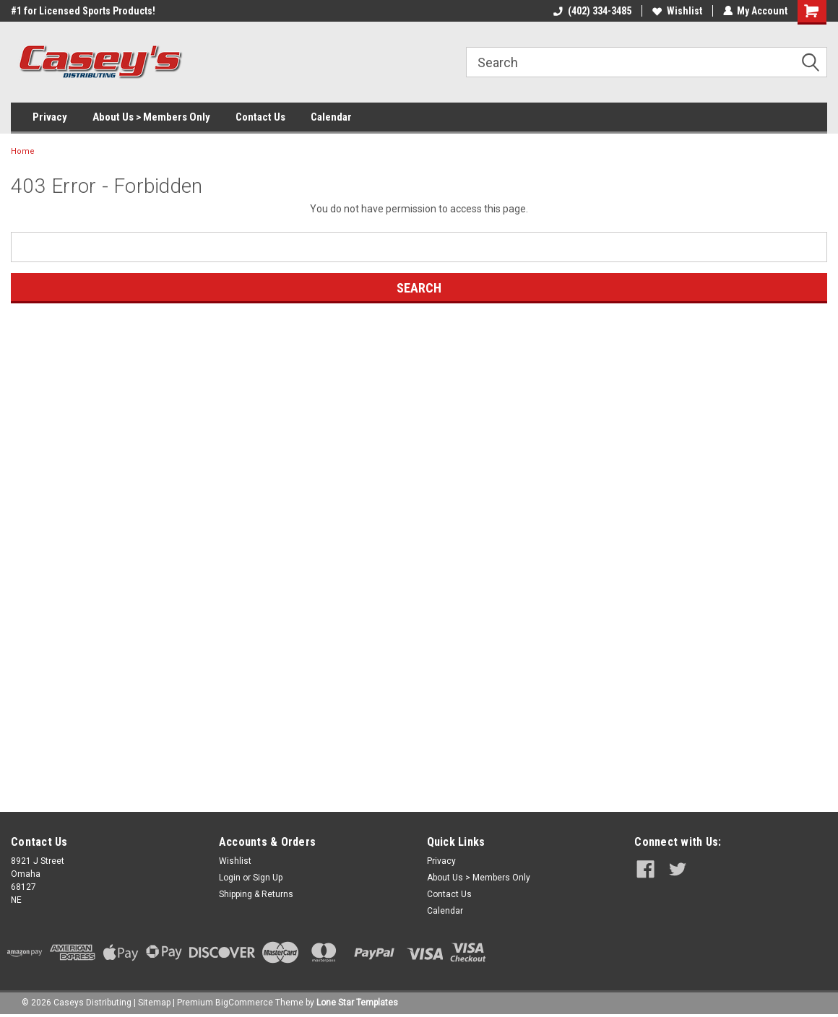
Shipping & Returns (256, 894)
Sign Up (267, 878)
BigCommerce (244, 1002)
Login (230, 878)
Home (23, 151)
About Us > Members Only (151, 117)
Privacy (50, 117)
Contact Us (260, 117)
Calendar (331, 117)
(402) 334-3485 (592, 11)
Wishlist (676, 11)
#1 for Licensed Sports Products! (83, 11)
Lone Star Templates (357, 1002)
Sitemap (154, 1002)
